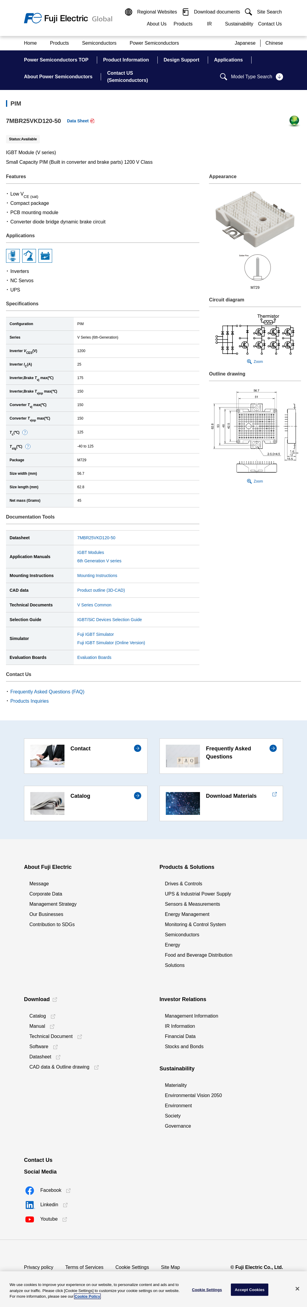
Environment (178, 1105)
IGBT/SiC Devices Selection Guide (109, 619)
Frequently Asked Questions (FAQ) (47, 691)
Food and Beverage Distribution (198, 955)
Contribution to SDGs (52, 924)
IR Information (180, 1026)
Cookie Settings (132, 1267)
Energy (172, 944)
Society (172, 1115)
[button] (25, 432)
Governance (178, 1126)
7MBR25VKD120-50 (96, 537)
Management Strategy (52, 904)
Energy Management (187, 914)
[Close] (297, 1288)
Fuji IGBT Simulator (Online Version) (111, 642)
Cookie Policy (87, 1296)
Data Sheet (77, 120)
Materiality (176, 1085)
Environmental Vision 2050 (193, 1095)
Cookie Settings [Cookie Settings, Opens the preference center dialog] (207, 1289)
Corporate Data (45, 893)
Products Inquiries (29, 701)
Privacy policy (38, 1267)
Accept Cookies (249, 1289)
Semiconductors (182, 934)
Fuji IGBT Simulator (95, 634)
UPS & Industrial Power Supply (198, 893)
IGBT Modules (90, 552)
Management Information (191, 1015)
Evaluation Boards (94, 657)
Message (39, 883)
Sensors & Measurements (192, 904)
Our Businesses (46, 914)
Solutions (175, 965)
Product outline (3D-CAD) (101, 590)
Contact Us (270, 23)
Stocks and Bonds (184, 1046)
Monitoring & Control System (195, 924)
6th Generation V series (99, 560)
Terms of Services (84, 1267)
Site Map (170, 1267)
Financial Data (180, 1036)
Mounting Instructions (97, 575)
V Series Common (94, 605)
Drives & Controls (183, 883)
